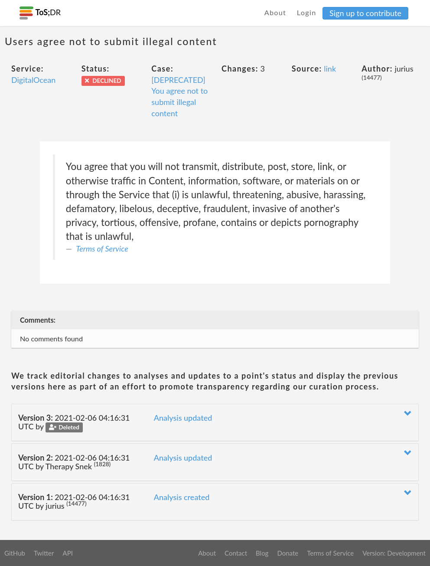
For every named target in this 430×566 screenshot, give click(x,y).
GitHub (14, 553)
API (67, 553)
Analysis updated (183, 417)
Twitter (44, 553)
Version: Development (394, 553)
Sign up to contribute (365, 13)
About (275, 12)
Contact (236, 553)
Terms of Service (102, 248)
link (330, 68)
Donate (287, 553)
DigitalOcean (33, 80)
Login (306, 12)
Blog (262, 553)
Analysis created (182, 497)
